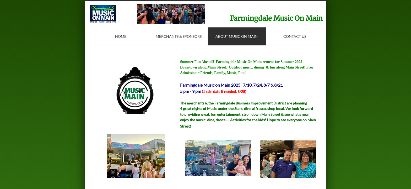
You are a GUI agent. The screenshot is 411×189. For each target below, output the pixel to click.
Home (120, 36)
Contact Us (294, 36)
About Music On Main (236, 36)
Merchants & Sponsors (179, 36)
